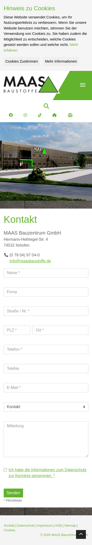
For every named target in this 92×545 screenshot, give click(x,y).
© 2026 (64, 535)
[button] (82, 85)
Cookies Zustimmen (21, 61)
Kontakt (9, 525)
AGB (58, 525)
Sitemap (70, 525)
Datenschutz (26, 525)
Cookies (9, 530)
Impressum (45, 525)
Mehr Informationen (61, 61)
